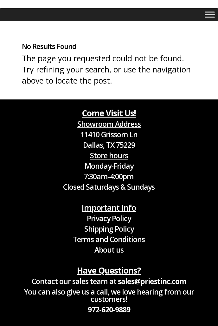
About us (109, 250)
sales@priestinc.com (152, 281)
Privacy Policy (109, 218)
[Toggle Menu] (210, 14)
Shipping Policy (109, 229)
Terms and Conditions (109, 239)
